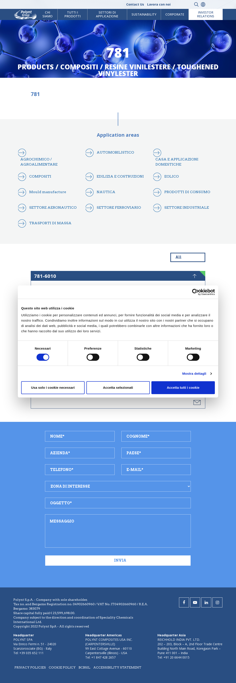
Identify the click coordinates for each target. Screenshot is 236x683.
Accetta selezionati (118, 387)
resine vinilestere (138, 66)
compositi (79, 66)
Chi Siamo (48, 14)
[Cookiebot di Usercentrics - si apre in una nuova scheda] (195, 292)
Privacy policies (30, 667)
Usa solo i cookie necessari (53, 387)
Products (36, 66)
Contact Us (135, 4)
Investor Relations (205, 14)
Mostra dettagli (194, 373)
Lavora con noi (159, 4)
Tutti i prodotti (72, 14)
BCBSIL (84, 667)
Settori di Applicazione (107, 14)
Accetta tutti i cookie (183, 387)
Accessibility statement (117, 667)
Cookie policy (62, 667)
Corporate (174, 14)
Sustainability (144, 14)
